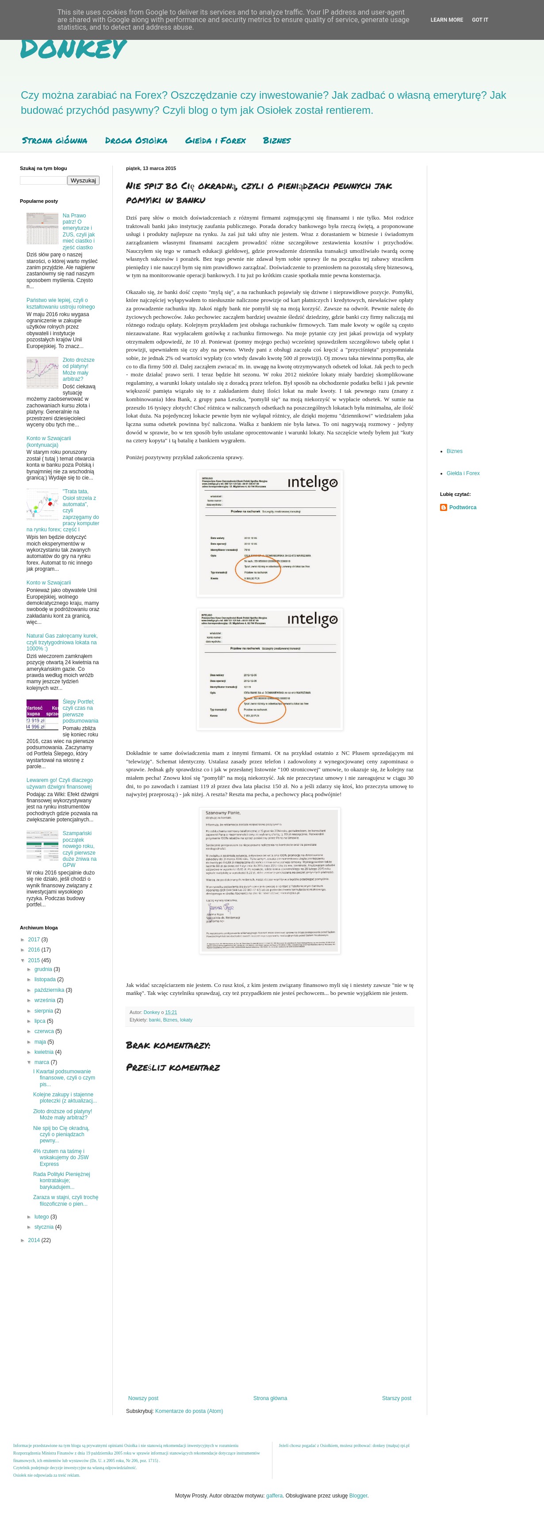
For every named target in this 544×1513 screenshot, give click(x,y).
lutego (42, 1217)
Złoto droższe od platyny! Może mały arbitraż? (79, 369)
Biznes (276, 140)
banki (155, 1019)
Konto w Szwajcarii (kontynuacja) (49, 441)
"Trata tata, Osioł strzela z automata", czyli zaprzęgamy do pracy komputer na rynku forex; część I (63, 510)
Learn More (447, 20)
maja (40, 1042)
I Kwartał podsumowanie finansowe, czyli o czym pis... (64, 1077)
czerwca (44, 1031)
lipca (40, 1021)
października (50, 990)
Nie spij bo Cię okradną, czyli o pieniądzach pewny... (61, 1134)
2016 (35, 950)
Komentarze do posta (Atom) (189, 1411)
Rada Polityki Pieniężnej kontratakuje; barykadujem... (61, 1180)
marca (42, 1062)
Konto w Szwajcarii (49, 583)
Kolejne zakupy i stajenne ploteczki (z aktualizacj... (65, 1097)
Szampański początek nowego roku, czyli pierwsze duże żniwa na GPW (80, 849)
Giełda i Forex (215, 140)
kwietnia (44, 1052)
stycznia (44, 1227)
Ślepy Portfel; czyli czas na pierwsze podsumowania (81, 711)
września (45, 1000)
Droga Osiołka (136, 140)
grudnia (44, 969)
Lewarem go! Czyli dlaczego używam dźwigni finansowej (60, 783)
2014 (35, 1240)
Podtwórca (462, 507)
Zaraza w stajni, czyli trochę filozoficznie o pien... (65, 1200)
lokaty (186, 1019)
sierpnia (44, 1011)
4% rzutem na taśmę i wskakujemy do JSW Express (61, 1157)
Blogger (358, 1496)
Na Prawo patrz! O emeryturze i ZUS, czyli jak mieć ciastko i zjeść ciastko (79, 232)
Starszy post (396, 1398)
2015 (35, 960)
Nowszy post (143, 1398)
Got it (480, 20)
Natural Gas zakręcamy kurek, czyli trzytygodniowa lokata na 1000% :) (62, 642)
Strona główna (55, 140)
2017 (35, 939)
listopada (45, 979)
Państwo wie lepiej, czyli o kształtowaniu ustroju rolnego (61, 303)
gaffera (274, 1496)
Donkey (72, 45)
